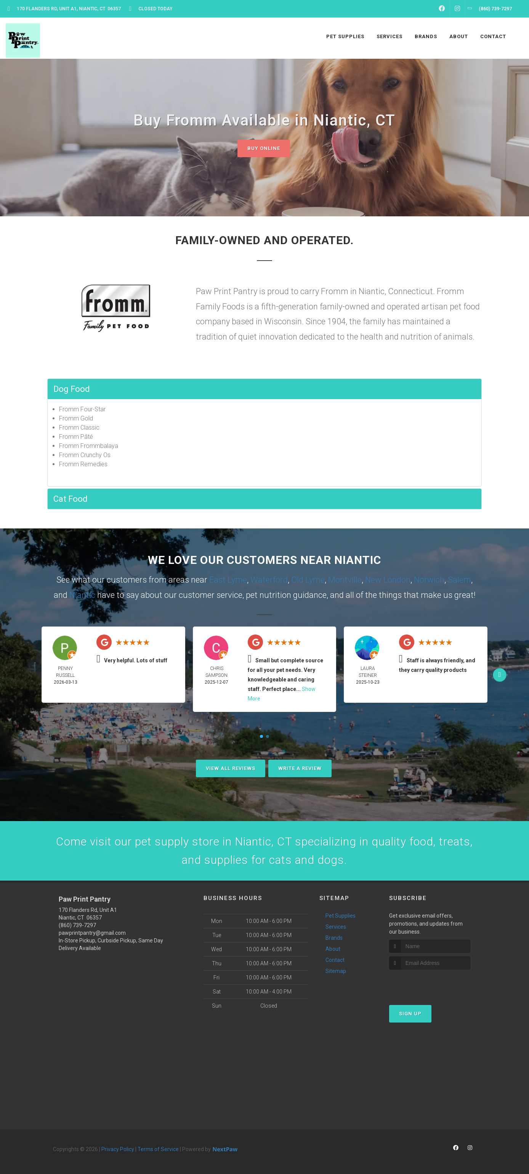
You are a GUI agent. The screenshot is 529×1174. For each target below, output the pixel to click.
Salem (459, 580)
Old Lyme (308, 580)
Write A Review (300, 768)
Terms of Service (158, 1149)
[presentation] (429, 983)
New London (387, 580)
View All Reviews (230, 768)
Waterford (269, 580)
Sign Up (410, 1013)
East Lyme (228, 580)
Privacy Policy (117, 1149)
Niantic (82, 595)
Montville (345, 580)
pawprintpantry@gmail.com (92, 933)
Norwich (429, 580)
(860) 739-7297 (77, 925)
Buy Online (263, 148)
